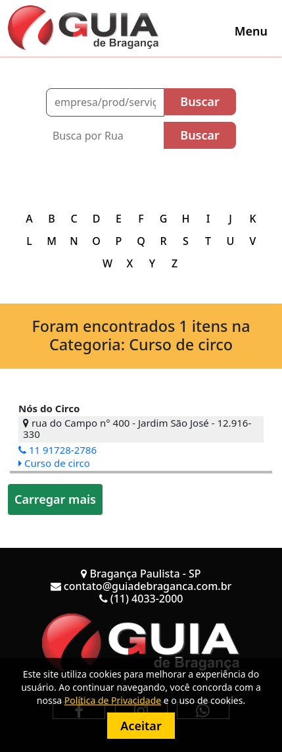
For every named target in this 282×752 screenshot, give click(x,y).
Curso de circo (54, 463)
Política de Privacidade (112, 700)
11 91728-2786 (57, 449)
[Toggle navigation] (251, 30)
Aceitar (140, 726)
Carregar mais (55, 499)
